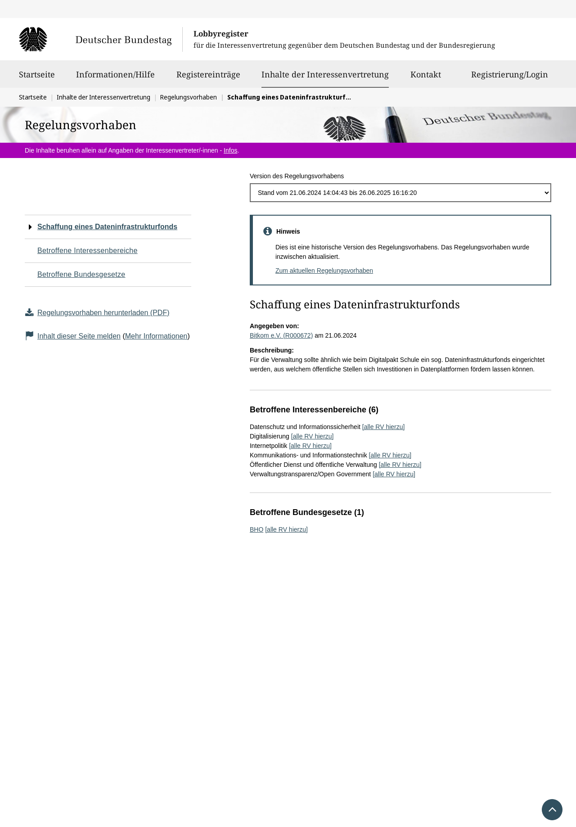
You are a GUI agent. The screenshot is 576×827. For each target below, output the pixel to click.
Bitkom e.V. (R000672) (281, 335)
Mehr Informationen (156, 336)
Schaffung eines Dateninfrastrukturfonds (107, 226)
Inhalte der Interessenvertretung (325, 74)
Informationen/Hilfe (115, 78)
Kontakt (425, 78)
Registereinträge (208, 78)
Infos (230, 150)
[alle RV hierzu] (383, 426)
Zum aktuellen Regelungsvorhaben (324, 270)
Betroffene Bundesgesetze (81, 274)
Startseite (37, 78)
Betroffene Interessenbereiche (87, 250)
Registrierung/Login (509, 78)
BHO (256, 529)
